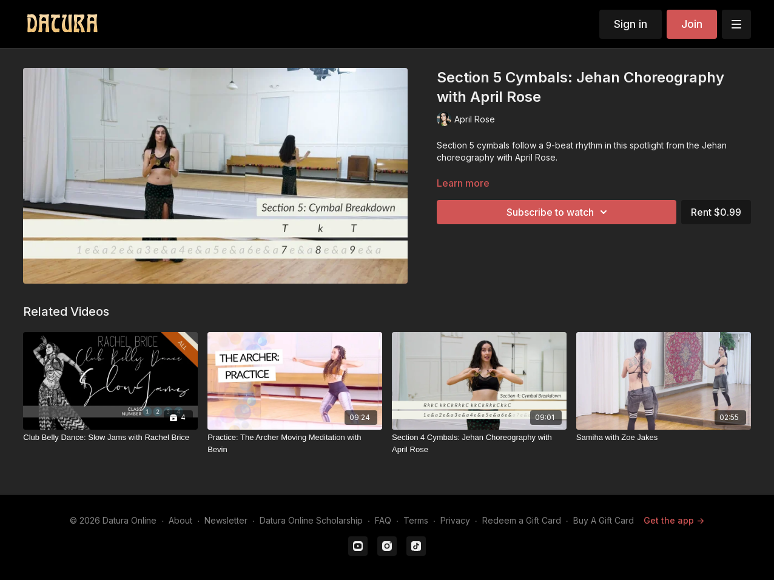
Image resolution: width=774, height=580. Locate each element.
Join (691, 24)
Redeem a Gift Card (521, 520)
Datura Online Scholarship (311, 520)
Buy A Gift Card (603, 520)
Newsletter (225, 520)
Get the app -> (674, 520)
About (180, 520)
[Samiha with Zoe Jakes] (663, 438)
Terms (415, 520)
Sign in (630, 24)
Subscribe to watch (558, 212)
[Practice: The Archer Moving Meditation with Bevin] (294, 443)
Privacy (455, 520)
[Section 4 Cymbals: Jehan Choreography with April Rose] (479, 443)
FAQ (383, 520)
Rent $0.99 (716, 212)
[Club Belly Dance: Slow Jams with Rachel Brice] (110, 438)
